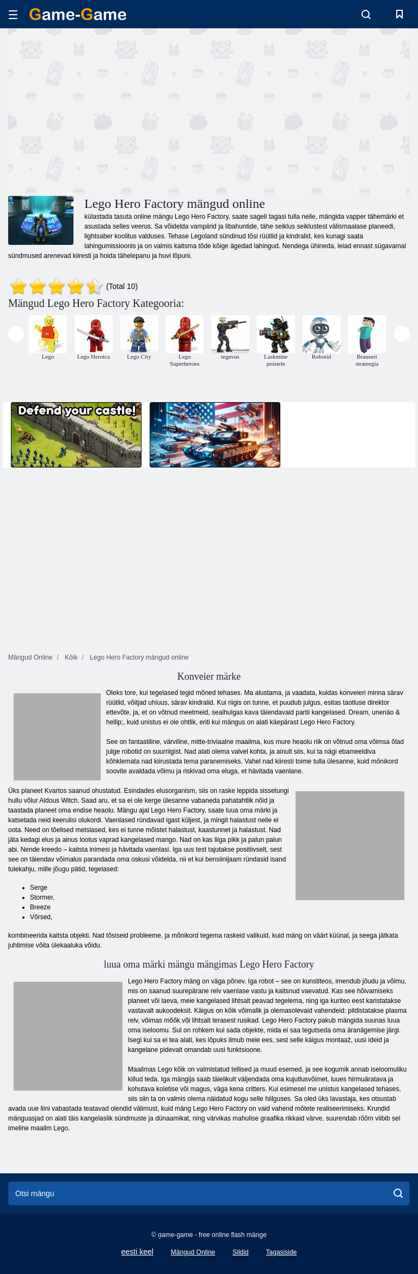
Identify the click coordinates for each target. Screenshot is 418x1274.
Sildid (240, 1252)
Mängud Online (193, 1252)
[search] (398, 1193)
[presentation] (16, 334)
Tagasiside (281, 1252)
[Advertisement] (108, 110)
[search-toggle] (366, 14)
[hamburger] (13, 14)
